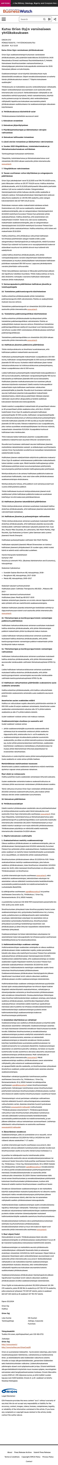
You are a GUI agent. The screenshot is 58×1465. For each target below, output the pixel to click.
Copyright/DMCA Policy (31, 1457)
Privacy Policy (47, 1457)
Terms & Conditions (12, 1457)
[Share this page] (54, 19)
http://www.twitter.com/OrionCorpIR (16, 1347)
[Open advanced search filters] (49, 19)
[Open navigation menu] (4, 19)
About (9, 1452)
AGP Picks (5, 3)
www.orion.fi (6, 164)
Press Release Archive (23, 1452)
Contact (29, 1461)
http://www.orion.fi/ (9, 1344)
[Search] (30, 19)
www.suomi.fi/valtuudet (20, 1107)
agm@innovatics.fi (33, 892)
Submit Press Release (42, 1452)
